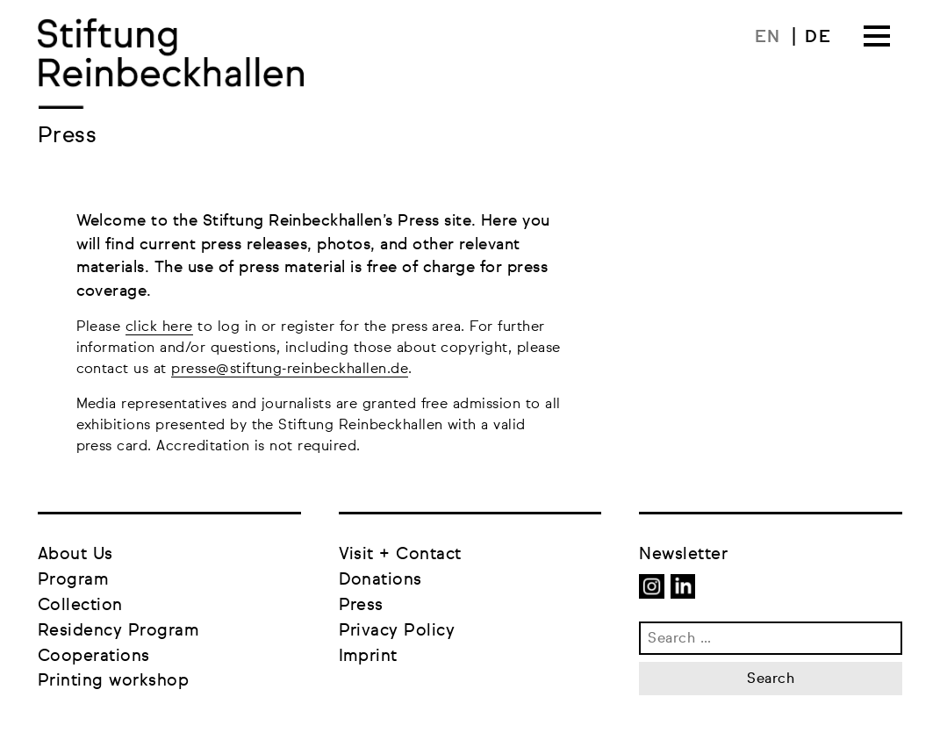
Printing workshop (113, 680)
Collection (80, 605)
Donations (380, 579)
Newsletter (683, 554)
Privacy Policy (397, 630)
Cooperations (94, 656)
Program (73, 579)
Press (361, 605)
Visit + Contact (400, 554)
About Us (75, 554)
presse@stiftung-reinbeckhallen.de (289, 370)
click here (159, 327)
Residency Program (118, 630)
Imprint (368, 656)
